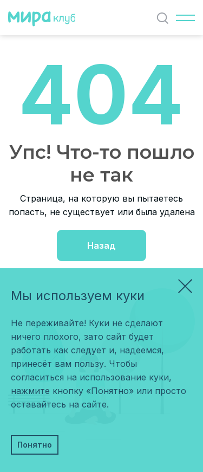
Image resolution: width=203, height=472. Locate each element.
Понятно (34, 444)
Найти (164, 18)
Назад (101, 245)
